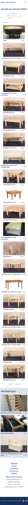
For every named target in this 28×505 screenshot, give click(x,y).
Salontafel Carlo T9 (9, 184)
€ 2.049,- (22, 362)
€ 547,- (24, 292)
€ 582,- (22, 148)
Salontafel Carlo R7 (9, 130)
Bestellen (14, 463)
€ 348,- (23, 345)
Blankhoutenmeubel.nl (8, 2)
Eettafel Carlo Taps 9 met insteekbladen (9, 166)
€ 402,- (25, 94)
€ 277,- (23, 130)
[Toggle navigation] (25, 2)
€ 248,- (22, 220)
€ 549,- (22, 380)
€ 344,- (24, 327)
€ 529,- (24, 58)
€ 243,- (22, 185)
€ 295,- (23, 309)
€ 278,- (22, 202)
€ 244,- (22, 257)
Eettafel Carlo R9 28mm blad (11, 327)
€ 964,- (25, 166)
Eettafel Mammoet (9, 380)
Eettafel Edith (7, 362)
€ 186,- (23, 41)
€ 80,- (25, 455)
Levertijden (14, 468)
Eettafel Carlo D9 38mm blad (11, 292)
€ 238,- (22, 76)
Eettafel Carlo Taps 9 (9, 148)
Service (14, 466)
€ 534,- (25, 238)
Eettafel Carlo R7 (8, 309)
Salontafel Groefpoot (10, 220)
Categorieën (5, 22)
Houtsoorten (14, 471)
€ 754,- (22, 113)
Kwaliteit (14, 473)
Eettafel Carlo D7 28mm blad (11, 274)
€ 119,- (25, 413)
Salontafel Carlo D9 (9, 202)
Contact (3, 500)
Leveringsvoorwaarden (14, 500)
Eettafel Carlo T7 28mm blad (11, 345)
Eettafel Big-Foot (8, 112)
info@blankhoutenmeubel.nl (14, 487)
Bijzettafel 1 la (7, 256)
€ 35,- (25, 433)
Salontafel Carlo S (8, 76)
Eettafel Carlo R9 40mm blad (11, 58)
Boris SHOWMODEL (7, 433)
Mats (4, 40)
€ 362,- (24, 274)
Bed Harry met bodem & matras (11, 413)
